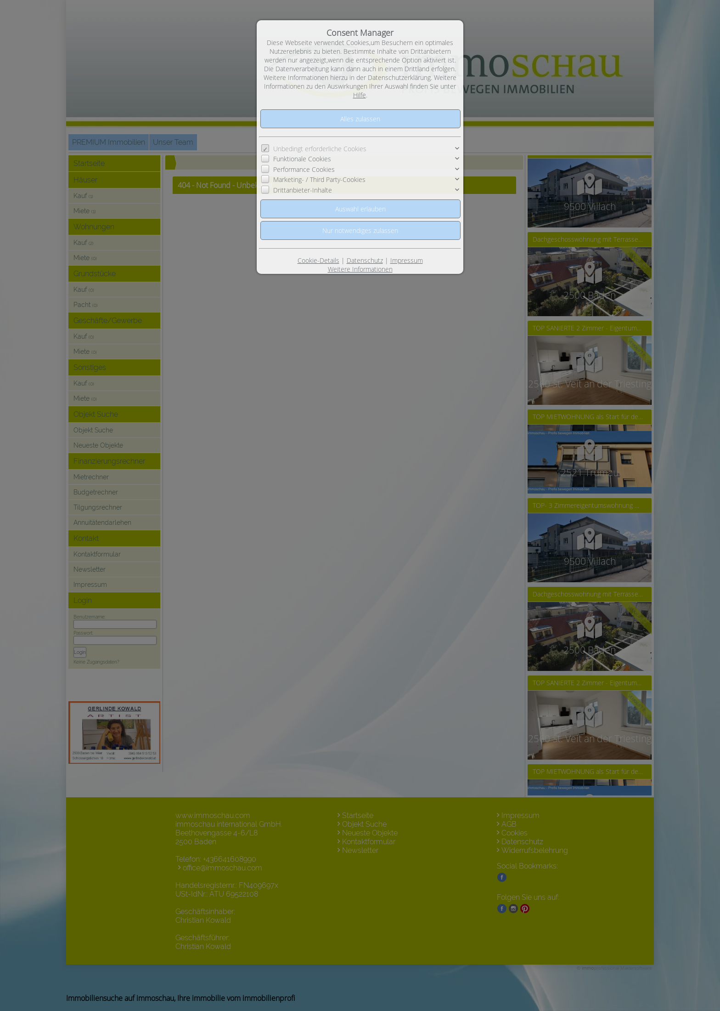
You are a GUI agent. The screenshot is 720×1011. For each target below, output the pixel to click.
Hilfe (359, 95)
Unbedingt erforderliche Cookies (319, 148)
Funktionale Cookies (302, 158)
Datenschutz (365, 260)
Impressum (406, 260)
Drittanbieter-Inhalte (302, 190)
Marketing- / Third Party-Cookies (319, 179)
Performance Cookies (304, 169)
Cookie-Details (318, 260)
